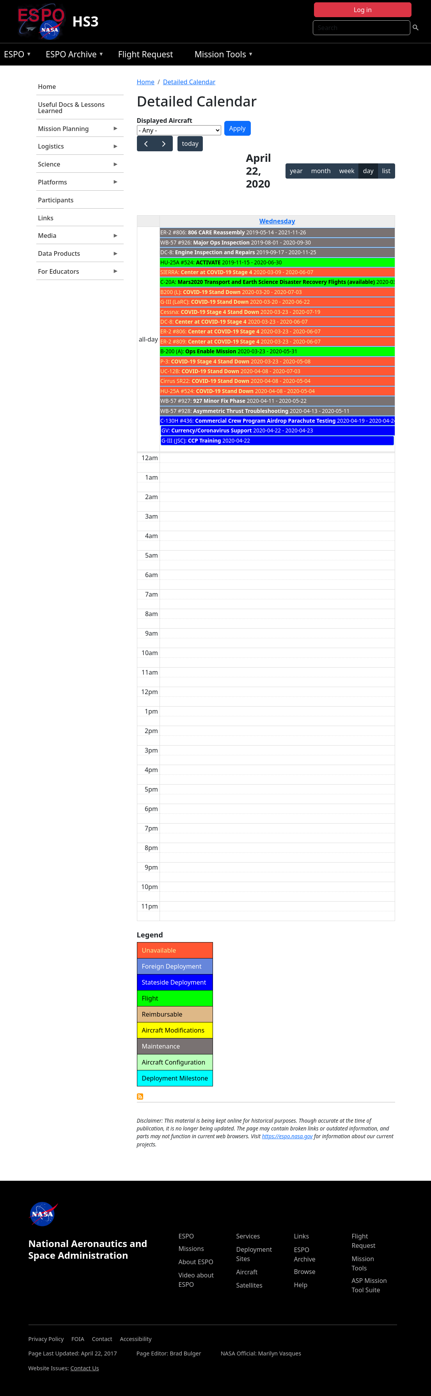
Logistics (77, 148)
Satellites (249, 1285)
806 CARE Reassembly (216, 232)
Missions (191, 1248)
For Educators (77, 273)
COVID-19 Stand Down (212, 292)
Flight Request (145, 54)
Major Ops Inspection (221, 242)
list (386, 171)
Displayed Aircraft (164, 120)
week (347, 171)
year (296, 171)
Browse (304, 1271)
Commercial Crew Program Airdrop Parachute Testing (265, 420)
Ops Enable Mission (210, 351)
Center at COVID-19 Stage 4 (216, 272)
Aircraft (246, 1272)
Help (300, 1285)
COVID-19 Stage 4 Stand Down (220, 311)
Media (77, 237)
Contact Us (84, 1368)
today (190, 143)
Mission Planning (77, 130)
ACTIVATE (208, 262)
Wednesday (277, 221)
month (321, 171)
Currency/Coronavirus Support (211, 430)
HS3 (85, 21)
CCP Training (204, 440)
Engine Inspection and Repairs (215, 252)
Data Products (77, 255)
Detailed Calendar (189, 82)
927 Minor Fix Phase (219, 400)
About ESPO (195, 1262)
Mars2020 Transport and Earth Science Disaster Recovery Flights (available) (276, 281)
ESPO (16, 55)
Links (45, 218)
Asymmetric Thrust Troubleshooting (240, 411)
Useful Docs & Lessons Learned (71, 107)
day (368, 171)
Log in (363, 9)
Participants (55, 200)
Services (248, 1236)
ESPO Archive (73, 55)
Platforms (77, 184)
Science (77, 166)
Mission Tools (222, 55)
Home (47, 86)
